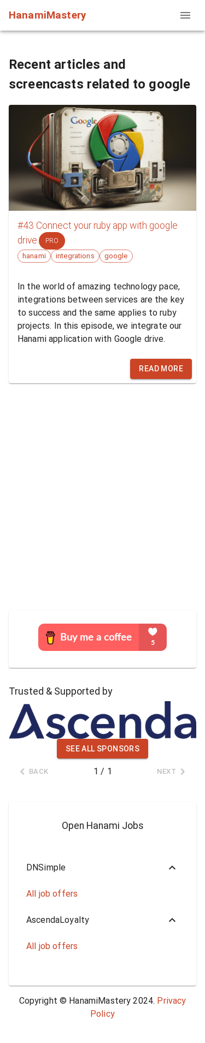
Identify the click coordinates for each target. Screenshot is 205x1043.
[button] (102, 868)
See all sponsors (102, 748)
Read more (161, 368)
